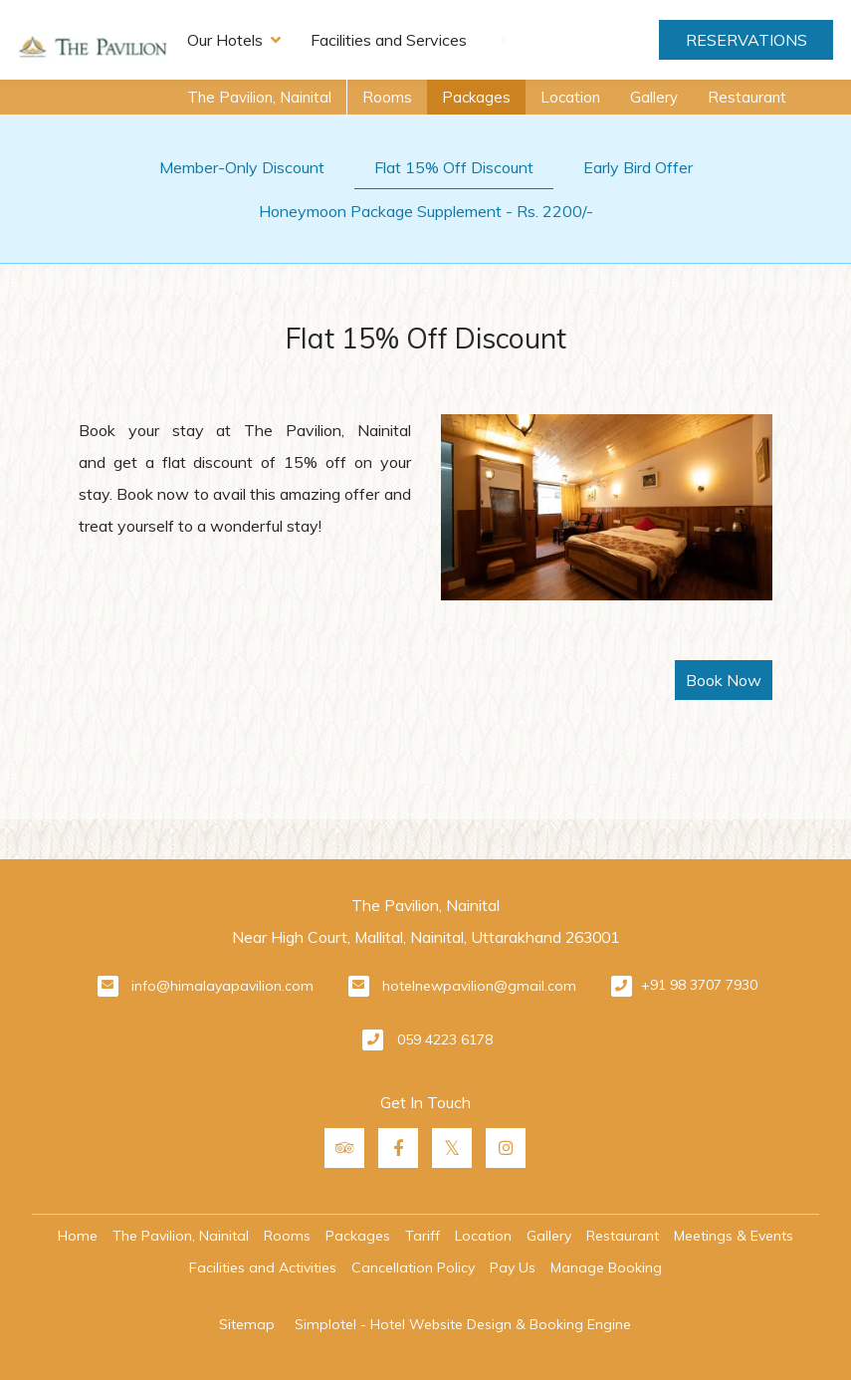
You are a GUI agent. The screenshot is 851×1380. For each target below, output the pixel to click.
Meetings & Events (733, 1236)
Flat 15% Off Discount (453, 167)
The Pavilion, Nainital (259, 97)
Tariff (422, 1236)
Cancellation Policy (413, 1267)
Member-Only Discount (241, 167)
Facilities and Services (389, 40)
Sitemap (247, 1324)
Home (78, 1236)
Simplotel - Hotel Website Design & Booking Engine (463, 1324)
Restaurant (747, 97)
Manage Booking (606, 1267)
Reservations (746, 40)
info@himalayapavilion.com (222, 986)
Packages (476, 97)
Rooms (387, 97)
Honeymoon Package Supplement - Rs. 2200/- (426, 211)
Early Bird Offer (638, 167)
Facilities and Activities (262, 1267)
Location (570, 97)
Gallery (654, 97)
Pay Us (512, 1267)
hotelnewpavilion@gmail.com (479, 986)
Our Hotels (234, 40)
